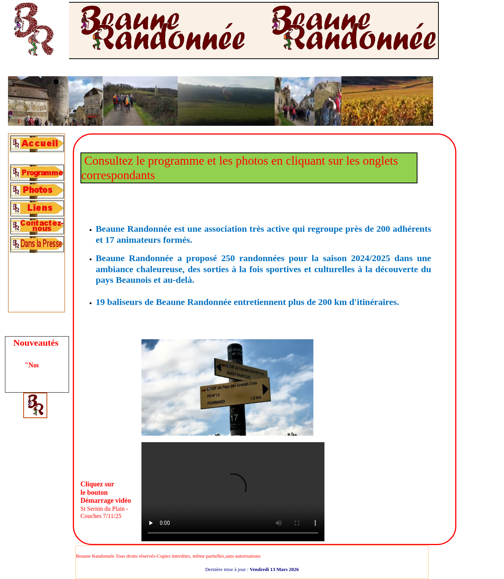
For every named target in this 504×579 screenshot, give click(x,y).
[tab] (37, 144)
